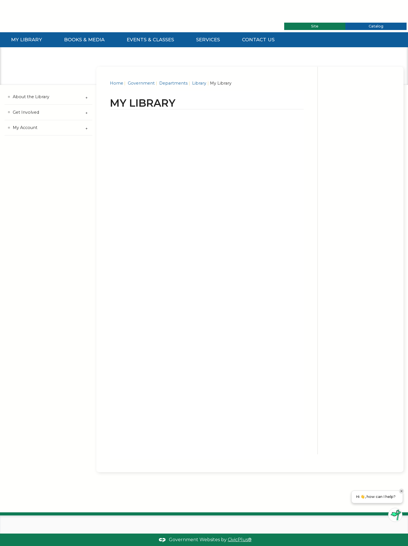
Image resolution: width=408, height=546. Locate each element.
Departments (173, 83)
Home (116, 83)
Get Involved (26, 112)
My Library (26, 39)
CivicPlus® (240, 539)
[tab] (314, 26)
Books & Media (84, 39)
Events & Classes (150, 39)
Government (141, 83)
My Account (25, 127)
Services (208, 39)
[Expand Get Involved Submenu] (86, 112)
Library (198, 83)
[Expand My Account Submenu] (86, 128)
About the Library (31, 96)
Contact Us (258, 39)
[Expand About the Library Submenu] (86, 97)
